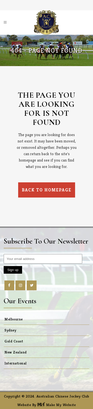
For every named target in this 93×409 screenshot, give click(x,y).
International (15, 363)
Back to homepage (46, 190)
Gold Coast (13, 341)
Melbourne (13, 319)
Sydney (10, 330)
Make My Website (56, 404)
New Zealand (15, 352)
